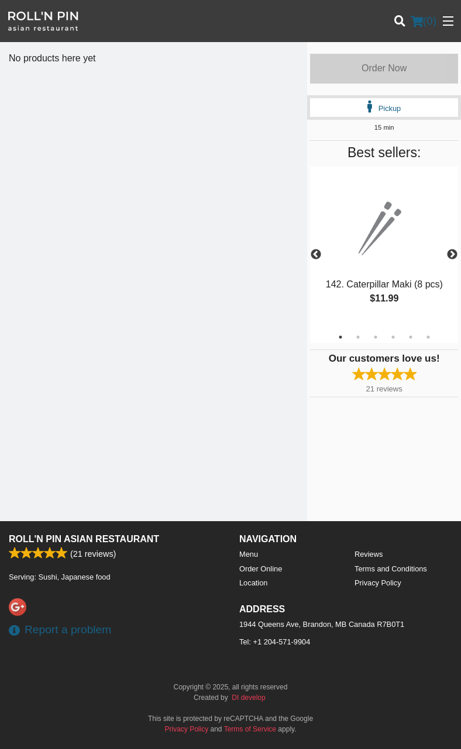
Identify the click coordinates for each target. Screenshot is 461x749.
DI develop (248, 697)
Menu (248, 554)
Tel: (274, 641)
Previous (316, 255)
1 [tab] (340, 337)
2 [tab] (358, 337)
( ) (423, 21)
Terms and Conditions (391, 568)
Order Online (260, 568)
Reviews (369, 554)
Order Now (384, 68)
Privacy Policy (378, 582)
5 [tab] (411, 337)
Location (253, 582)
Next (452, 255)
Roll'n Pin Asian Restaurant (84, 539)
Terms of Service (250, 729)
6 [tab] (428, 337)
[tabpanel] (384, 247)
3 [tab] (375, 337)
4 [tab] (393, 337)
